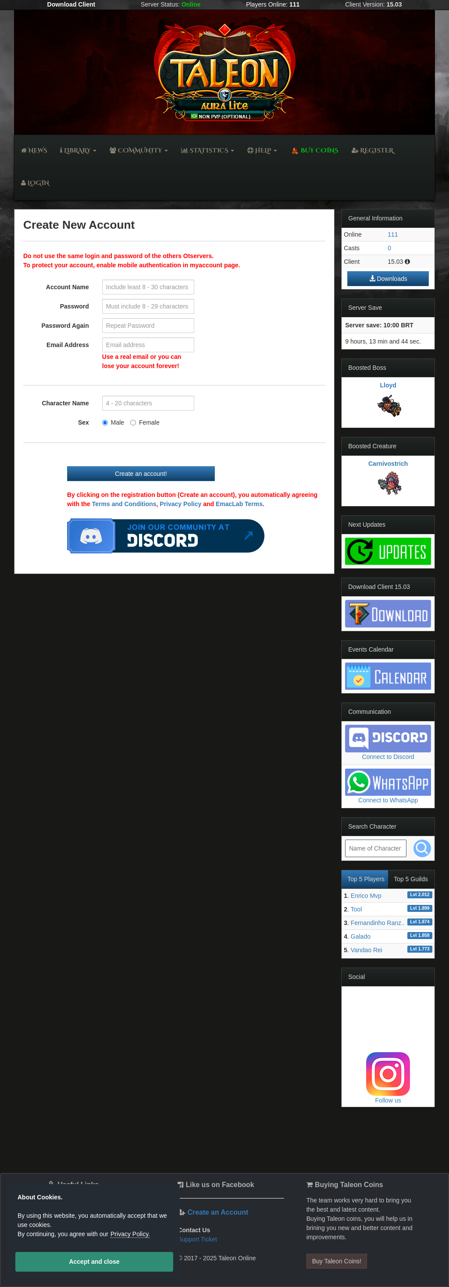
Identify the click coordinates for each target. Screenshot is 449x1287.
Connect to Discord (388, 756)
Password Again (65, 325)
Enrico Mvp (366, 895)
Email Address (67, 344)
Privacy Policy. (130, 1233)
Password (74, 306)
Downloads (388, 278)
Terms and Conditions (124, 503)
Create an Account (218, 1212)
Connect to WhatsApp (388, 800)
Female (145, 422)
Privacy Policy (180, 503)
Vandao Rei (366, 950)
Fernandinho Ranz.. (378, 922)
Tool (356, 909)
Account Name (67, 287)
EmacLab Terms (239, 503)
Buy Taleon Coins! (337, 1261)
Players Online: (272, 4)
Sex (83, 422)
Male (113, 422)
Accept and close (94, 1261)
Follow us (388, 1100)
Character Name (65, 403)
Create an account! (141, 473)
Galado (361, 936)
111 (393, 234)
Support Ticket (197, 1239)
